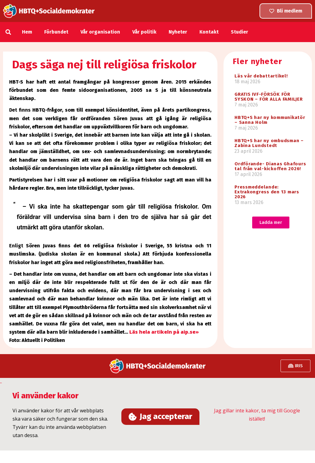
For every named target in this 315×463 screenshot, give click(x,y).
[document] (157, 414)
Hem (27, 32)
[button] (8, 32)
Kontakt (209, 32)
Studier (239, 32)
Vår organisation (100, 32)
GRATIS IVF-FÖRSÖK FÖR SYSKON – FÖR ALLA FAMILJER (268, 97)
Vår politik (144, 32)
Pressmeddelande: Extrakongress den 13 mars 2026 (266, 191)
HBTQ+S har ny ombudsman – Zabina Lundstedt (269, 143)
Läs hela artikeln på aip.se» (164, 331)
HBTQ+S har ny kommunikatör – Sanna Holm (269, 120)
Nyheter (178, 32)
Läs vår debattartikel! (261, 76)
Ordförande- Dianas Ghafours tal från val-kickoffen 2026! (270, 166)
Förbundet (56, 32)
